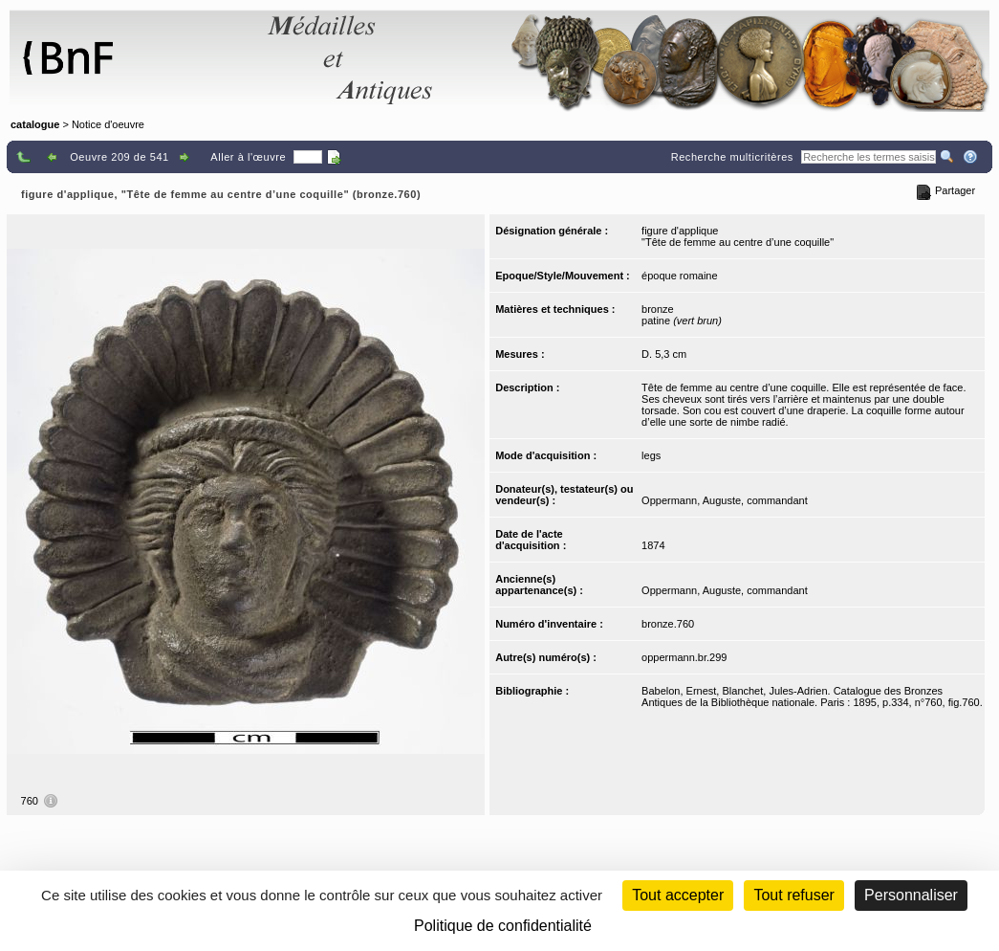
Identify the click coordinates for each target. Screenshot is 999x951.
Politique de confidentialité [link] (503, 926)
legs (651, 455)
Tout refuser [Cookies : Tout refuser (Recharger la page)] (793, 895)
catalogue (35, 124)
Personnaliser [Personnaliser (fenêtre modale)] (911, 895)
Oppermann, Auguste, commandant (724, 500)
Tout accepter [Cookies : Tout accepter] (678, 895)
